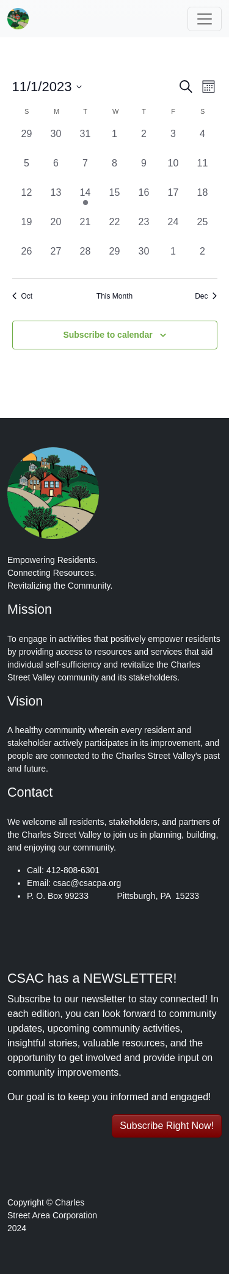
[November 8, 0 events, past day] (114, 170)
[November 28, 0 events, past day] (85, 259)
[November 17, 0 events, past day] (173, 200)
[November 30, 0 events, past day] (144, 259)
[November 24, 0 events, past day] (173, 229)
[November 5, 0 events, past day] (27, 170)
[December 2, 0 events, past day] (202, 259)
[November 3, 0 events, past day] (173, 141)
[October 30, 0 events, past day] (56, 141)
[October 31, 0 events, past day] (85, 141)
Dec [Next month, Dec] (206, 296)
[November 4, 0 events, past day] (202, 141)
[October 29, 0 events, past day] (27, 141)
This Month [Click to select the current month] (114, 296)
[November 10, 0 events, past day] (173, 170)
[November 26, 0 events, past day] (27, 259)
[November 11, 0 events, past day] (202, 170)
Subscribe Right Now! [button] (167, 1125)
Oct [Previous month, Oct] (22, 296)
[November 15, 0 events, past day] (114, 200)
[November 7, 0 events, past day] (85, 170)
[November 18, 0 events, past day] (202, 200)
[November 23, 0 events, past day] (144, 229)
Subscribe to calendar (107, 335)
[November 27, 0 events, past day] (56, 259)
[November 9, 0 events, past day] (144, 170)
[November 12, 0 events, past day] (27, 200)
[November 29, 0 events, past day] (114, 259)
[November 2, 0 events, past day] (144, 141)
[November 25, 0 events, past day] (202, 229)
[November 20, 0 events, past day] (56, 229)
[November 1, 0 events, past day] (114, 141)
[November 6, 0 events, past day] (56, 170)
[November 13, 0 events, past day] (56, 200)
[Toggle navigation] (204, 19)
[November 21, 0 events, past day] (85, 229)
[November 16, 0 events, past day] (144, 200)
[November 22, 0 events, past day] (114, 229)
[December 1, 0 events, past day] (173, 259)
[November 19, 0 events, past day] (27, 229)
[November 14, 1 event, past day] (85, 200)
